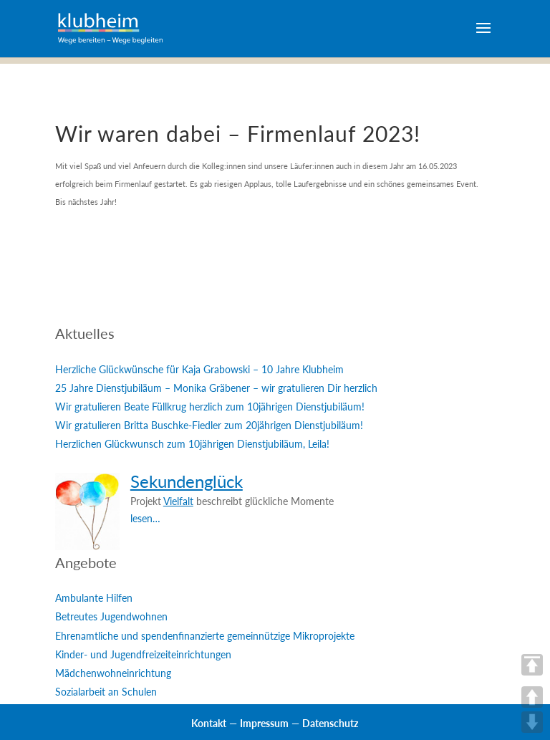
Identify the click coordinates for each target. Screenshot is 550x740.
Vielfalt (178, 501)
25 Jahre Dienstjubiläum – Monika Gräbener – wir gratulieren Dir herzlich (216, 388)
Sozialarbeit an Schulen (106, 692)
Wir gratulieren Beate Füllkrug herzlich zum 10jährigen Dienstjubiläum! (210, 406)
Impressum (264, 723)
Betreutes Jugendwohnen (111, 616)
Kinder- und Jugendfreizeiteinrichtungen (143, 654)
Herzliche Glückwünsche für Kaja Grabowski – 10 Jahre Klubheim (199, 369)
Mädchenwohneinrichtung (113, 673)
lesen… (145, 518)
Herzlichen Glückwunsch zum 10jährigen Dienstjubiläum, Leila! (192, 444)
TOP (532, 665)
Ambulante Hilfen (93, 598)
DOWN (532, 722)
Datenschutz (330, 723)
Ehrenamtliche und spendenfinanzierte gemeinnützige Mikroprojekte (204, 636)
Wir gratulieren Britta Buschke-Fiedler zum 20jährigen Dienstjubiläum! (209, 425)
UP (532, 697)
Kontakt (208, 723)
